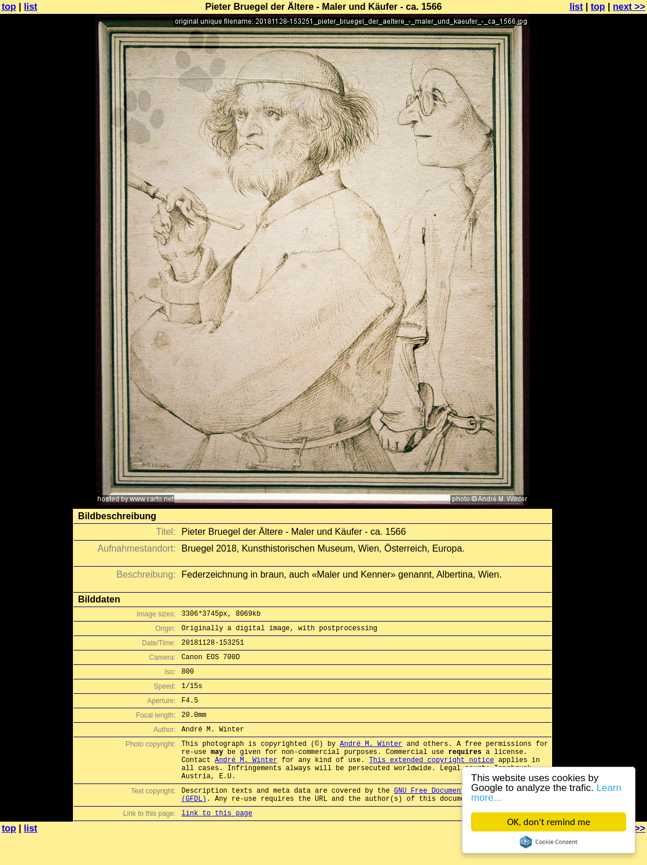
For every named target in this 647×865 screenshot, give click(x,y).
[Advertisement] (600, 286)
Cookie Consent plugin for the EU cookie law (549, 842)
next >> (629, 7)
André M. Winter (371, 761)
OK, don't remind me (548, 822)
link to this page (217, 842)
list (30, 7)
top (9, 7)
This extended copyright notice (431, 780)
